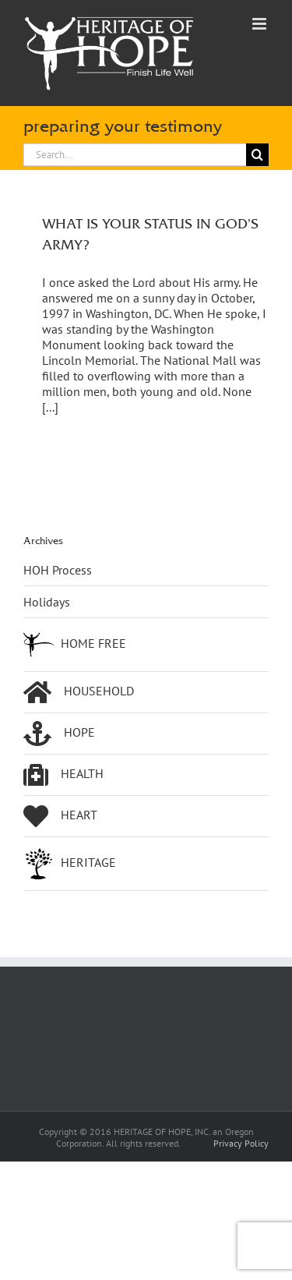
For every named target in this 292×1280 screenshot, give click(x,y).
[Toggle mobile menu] (260, 24)
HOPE (59, 733)
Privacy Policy (241, 1143)
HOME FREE (74, 644)
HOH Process (57, 570)
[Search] (257, 154)
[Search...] (134, 154)
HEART (60, 816)
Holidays (46, 602)
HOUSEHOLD (78, 692)
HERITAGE (69, 863)
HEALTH (63, 774)
